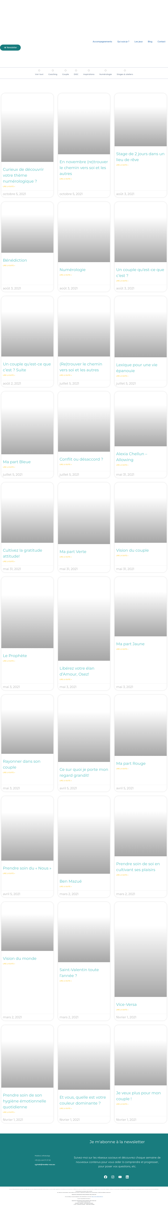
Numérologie (73, 269)
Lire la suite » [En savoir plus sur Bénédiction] (9, 265)
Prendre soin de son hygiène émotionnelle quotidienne (24, 1101)
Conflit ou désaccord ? (81, 459)
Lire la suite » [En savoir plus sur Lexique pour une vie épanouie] (122, 376)
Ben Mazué (71, 881)
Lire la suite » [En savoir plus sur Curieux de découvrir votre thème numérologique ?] (9, 186)
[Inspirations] (89, 70)
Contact (161, 41)
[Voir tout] (39, 70)
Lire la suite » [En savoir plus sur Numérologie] (66, 275)
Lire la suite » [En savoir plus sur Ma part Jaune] (122, 649)
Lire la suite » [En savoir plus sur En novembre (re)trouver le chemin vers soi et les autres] (66, 179)
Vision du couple (132, 550)
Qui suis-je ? (123, 41)
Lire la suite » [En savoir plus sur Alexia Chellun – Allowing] (122, 465)
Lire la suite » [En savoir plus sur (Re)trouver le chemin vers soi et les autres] (66, 375)
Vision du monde (19, 958)
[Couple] (65, 70)
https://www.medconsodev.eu (97, 1196)
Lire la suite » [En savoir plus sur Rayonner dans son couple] (9, 772)
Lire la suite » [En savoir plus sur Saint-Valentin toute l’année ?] (66, 981)
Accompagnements (102, 41)
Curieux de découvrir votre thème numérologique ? (23, 175)
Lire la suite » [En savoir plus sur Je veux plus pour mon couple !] (122, 1104)
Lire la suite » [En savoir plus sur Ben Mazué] (66, 886)
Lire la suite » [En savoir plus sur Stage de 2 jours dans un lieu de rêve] (122, 165)
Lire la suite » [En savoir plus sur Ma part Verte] (66, 557)
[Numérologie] (105, 70)
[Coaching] (53, 70)
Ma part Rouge (131, 763)
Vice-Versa (126, 1004)
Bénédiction (15, 260)
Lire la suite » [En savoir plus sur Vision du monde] (9, 964)
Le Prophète (15, 655)
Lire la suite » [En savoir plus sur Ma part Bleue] (9, 467)
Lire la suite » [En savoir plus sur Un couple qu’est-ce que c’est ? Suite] (9, 375)
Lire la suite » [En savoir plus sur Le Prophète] (9, 661)
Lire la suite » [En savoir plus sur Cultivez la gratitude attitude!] (9, 561)
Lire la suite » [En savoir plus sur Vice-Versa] (122, 1010)
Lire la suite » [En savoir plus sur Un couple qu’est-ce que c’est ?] (122, 281)
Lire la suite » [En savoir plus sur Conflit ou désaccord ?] (66, 464)
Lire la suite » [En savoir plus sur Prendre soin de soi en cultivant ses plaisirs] (122, 875)
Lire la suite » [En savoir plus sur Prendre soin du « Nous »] (9, 873)
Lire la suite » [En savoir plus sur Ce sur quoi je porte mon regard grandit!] (66, 781)
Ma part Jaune (130, 643)
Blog (150, 41)
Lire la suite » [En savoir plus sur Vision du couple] (122, 556)
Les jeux (139, 41)
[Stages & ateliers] (125, 70)
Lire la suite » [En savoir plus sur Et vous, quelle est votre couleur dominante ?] (66, 1108)
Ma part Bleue (17, 461)
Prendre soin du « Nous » (27, 868)
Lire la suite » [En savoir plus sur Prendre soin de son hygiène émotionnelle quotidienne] (9, 1112)
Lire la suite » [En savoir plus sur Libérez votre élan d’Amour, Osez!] (66, 679)
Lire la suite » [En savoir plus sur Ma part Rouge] (122, 769)
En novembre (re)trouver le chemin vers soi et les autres (84, 167)
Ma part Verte (73, 551)
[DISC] (76, 70)
